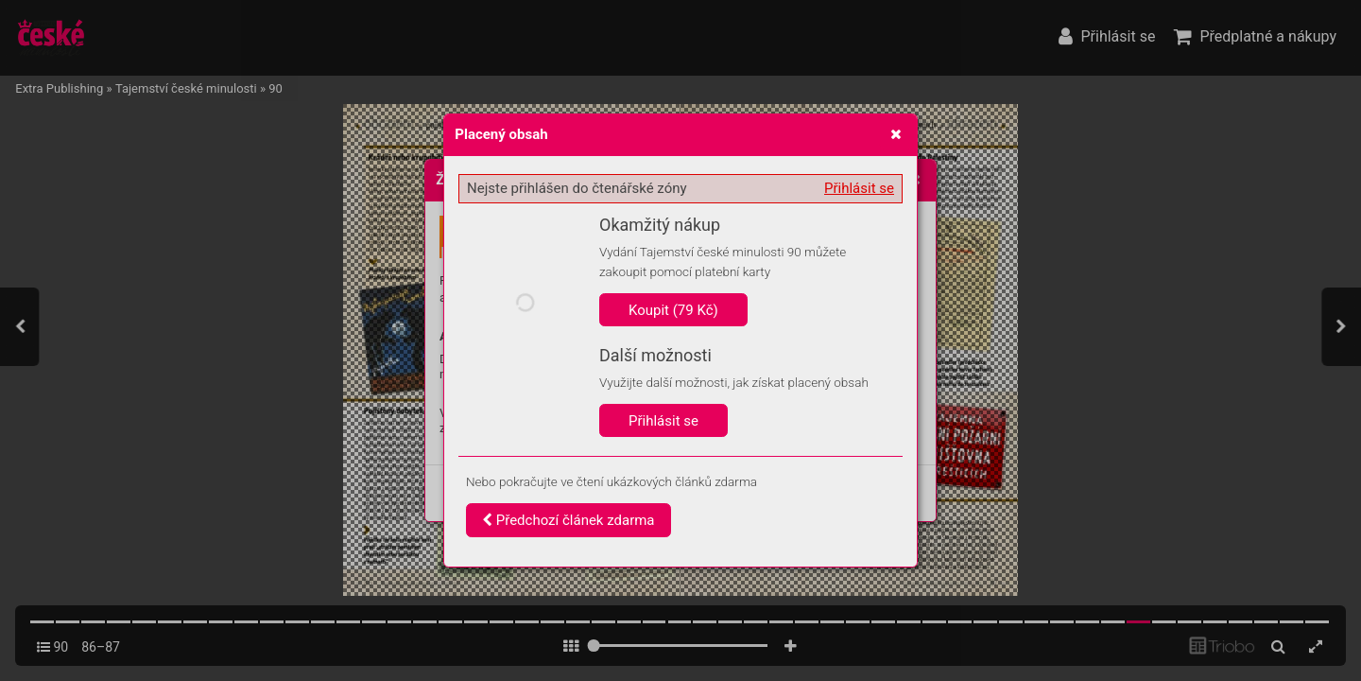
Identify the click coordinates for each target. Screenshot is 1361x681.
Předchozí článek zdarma (568, 520)
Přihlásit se (859, 188)
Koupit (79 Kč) (673, 310)
